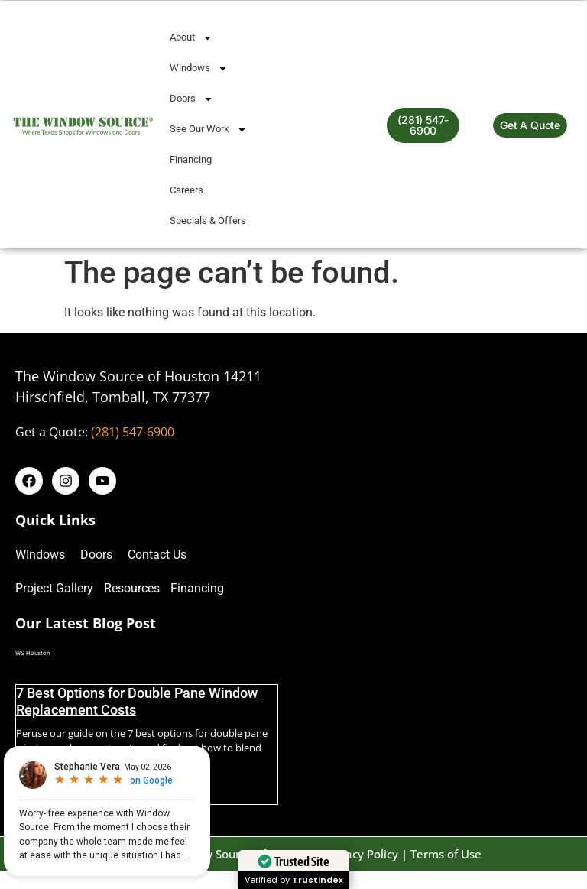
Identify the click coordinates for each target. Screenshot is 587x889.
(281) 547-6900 (132, 431)
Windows (199, 68)
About (191, 37)
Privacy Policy (361, 853)
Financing (191, 159)
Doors (191, 99)
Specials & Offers (208, 220)
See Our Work (208, 129)
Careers (186, 190)
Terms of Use (446, 853)
